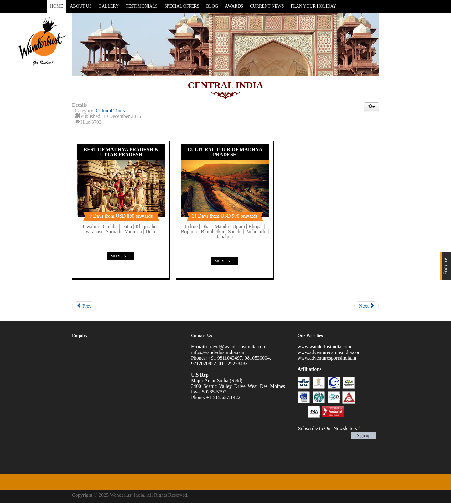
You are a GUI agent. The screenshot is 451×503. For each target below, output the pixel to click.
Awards (234, 6)
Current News (267, 6)
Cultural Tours (110, 110)
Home (56, 6)
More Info (121, 256)
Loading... (119, 406)
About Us (80, 6)
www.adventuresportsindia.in (327, 358)
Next (366, 306)
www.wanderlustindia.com (324, 346)
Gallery (109, 6)
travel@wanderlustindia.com (238, 346)
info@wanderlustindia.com (218, 352)
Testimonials (142, 6)
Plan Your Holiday (313, 6)
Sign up (363, 435)
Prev (84, 306)
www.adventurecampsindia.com (330, 352)
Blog (212, 6)
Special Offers (181, 6)
